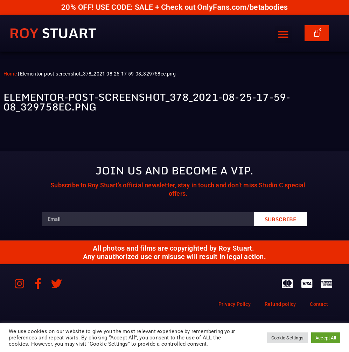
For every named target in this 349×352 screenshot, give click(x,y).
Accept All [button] (325, 337)
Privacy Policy (234, 304)
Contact (319, 304)
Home (10, 74)
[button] (283, 30)
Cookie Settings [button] (287, 337)
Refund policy (280, 304)
